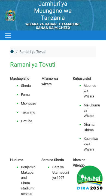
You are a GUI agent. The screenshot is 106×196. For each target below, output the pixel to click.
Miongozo (28, 103)
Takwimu (28, 112)
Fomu (25, 95)
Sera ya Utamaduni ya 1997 (60, 172)
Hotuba (26, 121)
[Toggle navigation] (7, 35)
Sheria (26, 86)
